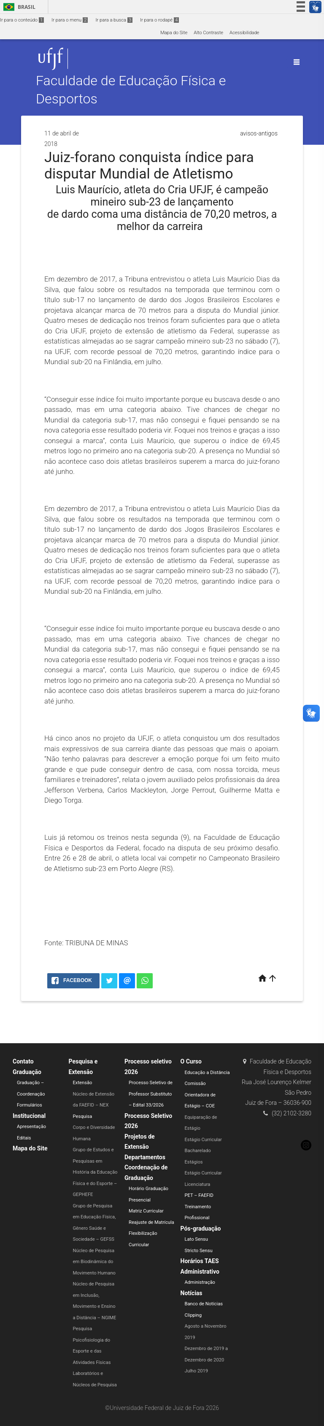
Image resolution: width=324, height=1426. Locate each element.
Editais (24, 1138)
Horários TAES (200, 1261)
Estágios (194, 1162)
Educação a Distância (207, 1072)
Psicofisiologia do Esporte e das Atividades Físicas (92, 1351)
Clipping (193, 1315)
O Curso (191, 1061)
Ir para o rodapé (159, 20)
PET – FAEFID (199, 1195)
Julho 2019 (196, 1371)
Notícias (191, 1293)
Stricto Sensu (199, 1250)
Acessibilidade (244, 32)
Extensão (82, 1082)
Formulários (29, 1105)
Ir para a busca (113, 20)
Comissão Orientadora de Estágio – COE (200, 1095)
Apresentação (31, 1126)
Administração (200, 1282)
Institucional (29, 1115)
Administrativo (200, 1271)
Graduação (27, 1072)
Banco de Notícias (204, 1304)
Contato (23, 1061)
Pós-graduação (201, 1228)
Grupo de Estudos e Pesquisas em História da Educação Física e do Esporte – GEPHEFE (95, 1172)
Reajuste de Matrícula (151, 1222)
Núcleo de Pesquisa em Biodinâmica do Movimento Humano (94, 1262)
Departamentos (144, 1157)
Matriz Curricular (146, 1211)
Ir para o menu (69, 20)
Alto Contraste (208, 32)
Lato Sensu (196, 1239)
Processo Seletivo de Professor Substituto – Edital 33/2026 (151, 1094)
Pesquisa (82, 1116)
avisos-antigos (259, 133)
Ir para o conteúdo (22, 20)
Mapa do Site (173, 32)
